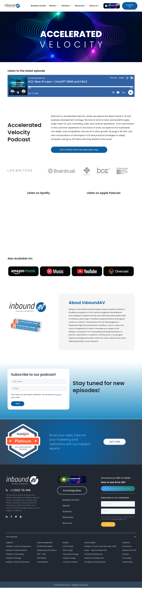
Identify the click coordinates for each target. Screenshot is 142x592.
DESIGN (66, 543)
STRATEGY (126, 543)
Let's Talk (114, 442)
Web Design (68, 550)
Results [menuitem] (53, 5)
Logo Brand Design (70, 554)
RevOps (125, 554)
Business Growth (129, 550)
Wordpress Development (95, 562)
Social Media (42, 562)
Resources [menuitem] (80, 5)
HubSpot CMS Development (18, 562)
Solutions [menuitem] (66, 5)
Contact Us (130, 6)
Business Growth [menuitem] (38, 5)
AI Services (126, 546)
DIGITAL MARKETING (44, 543)
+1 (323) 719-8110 (20, 490)
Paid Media (41, 558)
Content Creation (70, 562)
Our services (71, 537)
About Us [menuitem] (94, 5)
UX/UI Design (68, 546)
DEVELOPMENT (90, 543)
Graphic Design (69, 558)
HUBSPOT (9, 543)
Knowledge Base (72, 490)
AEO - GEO (41, 554)
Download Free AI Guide (118, 489)
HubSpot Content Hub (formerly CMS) (100, 546)
